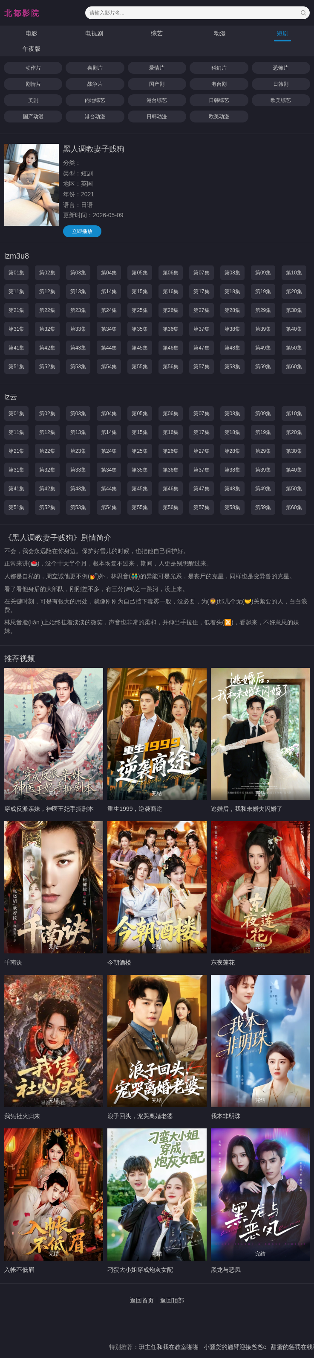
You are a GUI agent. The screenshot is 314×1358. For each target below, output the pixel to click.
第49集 (263, 348)
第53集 (78, 367)
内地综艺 (95, 100)
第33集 (78, 329)
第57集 (201, 367)
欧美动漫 (219, 116)
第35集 (139, 329)
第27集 (201, 310)
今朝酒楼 (119, 962)
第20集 (294, 291)
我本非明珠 (226, 1116)
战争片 (95, 84)
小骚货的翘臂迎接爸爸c (247, 1346)
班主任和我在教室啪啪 (181, 1346)
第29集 (263, 310)
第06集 (171, 273)
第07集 (201, 273)
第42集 (47, 348)
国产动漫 (33, 116)
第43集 (78, 348)
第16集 (171, 291)
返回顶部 (172, 1300)
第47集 (201, 348)
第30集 (294, 310)
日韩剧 (280, 84)
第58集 (232, 367)
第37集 (201, 329)
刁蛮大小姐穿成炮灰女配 (140, 1269)
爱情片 (156, 68)
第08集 (232, 273)
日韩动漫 (157, 116)
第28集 (232, 310)
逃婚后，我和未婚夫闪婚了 (246, 808)
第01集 (16, 273)
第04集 (109, 273)
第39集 (263, 329)
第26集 (171, 310)
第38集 (232, 329)
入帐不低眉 (19, 1269)
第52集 (47, 367)
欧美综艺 (281, 100)
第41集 (16, 348)
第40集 (294, 329)
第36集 (171, 329)
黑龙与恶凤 (226, 1269)
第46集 (171, 348)
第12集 (47, 291)
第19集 (263, 291)
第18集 (232, 291)
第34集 (109, 329)
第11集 (16, 291)
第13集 (78, 291)
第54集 (109, 367)
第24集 (109, 310)
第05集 (139, 273)
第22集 (47, 310)
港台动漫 (95, 116)
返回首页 (142, 1300)
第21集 (16, 310)
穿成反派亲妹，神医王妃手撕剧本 (49, 808)
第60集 (294, 367)
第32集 (47, 329)
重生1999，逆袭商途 (134, 808)
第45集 (139, 348)
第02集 (47, 273)
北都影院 (22, 13)
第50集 (294, 348)
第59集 (263, 367)
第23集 (78, 310)
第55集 (139, 367)
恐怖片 (280, 68)
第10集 (294, 273)
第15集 (139, 291)
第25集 (139, 310)
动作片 (33, 68)
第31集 (16, 329)
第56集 (171, 367)
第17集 (201, 291)
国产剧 (156, 84)
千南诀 (13, 962)
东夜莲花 (223, 962)
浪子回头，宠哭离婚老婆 (140, 1116)
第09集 (263, 273)
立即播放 (82, 231)
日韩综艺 (219, 100)
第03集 (78, 273)
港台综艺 (157, 100)
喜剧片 (95, 68)
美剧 (33, 100)
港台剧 (219, 84)
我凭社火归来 (22, 1116)
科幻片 (219, 68)
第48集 (232, 348)
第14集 (109, 291)
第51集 (16, 367)
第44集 (109, 348)
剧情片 (33, 84)
